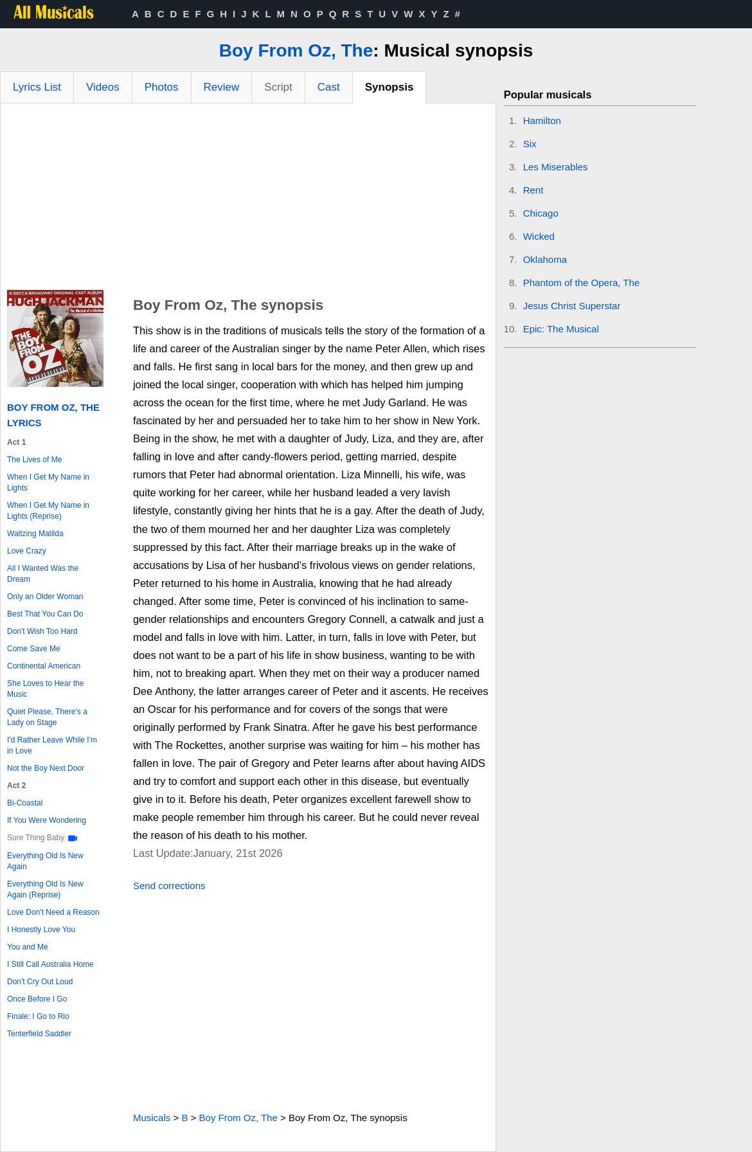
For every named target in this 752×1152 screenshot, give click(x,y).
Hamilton (542, 120)
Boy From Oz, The (296, 50)
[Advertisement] (248, 200)
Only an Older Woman (45, 596)
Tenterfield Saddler (39, 1033)
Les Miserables (555, 166)
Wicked (539, 236)
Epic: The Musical (561, 328)
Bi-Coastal (24, 802)
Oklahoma (545, 259)
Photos (162, 87)
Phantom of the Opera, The (581, 282)
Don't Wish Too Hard (42, 631)
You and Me (27, 946)
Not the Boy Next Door (45, 768)
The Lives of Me (34, 459)
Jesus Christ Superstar (572, 305)
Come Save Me (33, 648)
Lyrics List (37, 87)
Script (278, 87)
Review (222, 87)
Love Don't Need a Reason (53, 912)
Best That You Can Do (45, 613)
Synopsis (389, 87)
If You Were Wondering (46, 820)
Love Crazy (26, 550)
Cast (329, 87)
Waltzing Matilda (35, 533)
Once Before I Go (37, 999)
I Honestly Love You (41, 929)
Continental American (43, 666)
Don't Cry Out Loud (40, 981)
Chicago (541, 213)
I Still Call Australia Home (50, 964)
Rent (533, 189)
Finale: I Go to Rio (38, 1016)
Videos (103, 87)
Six (530, 143)
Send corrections (169, 885)
